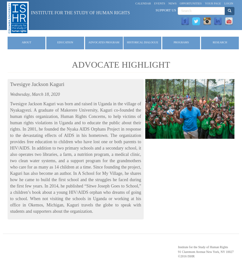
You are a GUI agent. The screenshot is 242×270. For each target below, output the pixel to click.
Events (159, 3)
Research (220, 42)
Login (228, 3)
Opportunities (191, 3)
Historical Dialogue (142, 42)
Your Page (213, 3)
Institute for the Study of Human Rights (80, 12)
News (172, 3)
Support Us (166, 10)
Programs (181, 42)
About (26, 42)
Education (65, 42)
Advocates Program (104, 42)
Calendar (143, 3)
